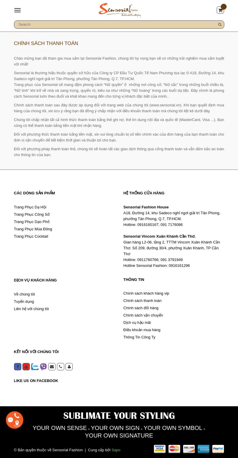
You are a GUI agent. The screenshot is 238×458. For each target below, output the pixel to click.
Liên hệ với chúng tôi (31, 309)
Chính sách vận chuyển (143, 315)
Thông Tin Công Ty (140, 337)
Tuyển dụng (24, 301)
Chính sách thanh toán (143, 300)
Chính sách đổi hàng (141, 308)
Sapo (116, 450)
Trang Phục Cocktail (31, 236)
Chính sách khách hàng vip (146, 293)
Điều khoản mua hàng (142, 330)
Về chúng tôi (24, 294)
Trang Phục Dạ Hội (30, 207)
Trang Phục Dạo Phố (32, 222)
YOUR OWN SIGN (115, 428)
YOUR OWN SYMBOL (173, 428)
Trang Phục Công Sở (32, 214)
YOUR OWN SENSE (60, 428)
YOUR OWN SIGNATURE (119, 435)
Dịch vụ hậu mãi (137, 322)
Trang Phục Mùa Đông (33, 229)
